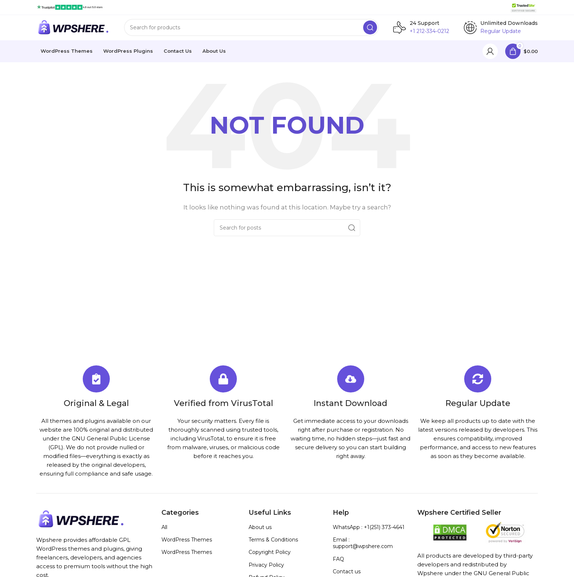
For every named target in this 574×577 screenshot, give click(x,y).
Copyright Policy (270, 556)
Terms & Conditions (273, 543)
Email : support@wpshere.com (363, 547)
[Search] (251, 29)
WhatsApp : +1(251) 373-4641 (369, 531)
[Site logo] (69, 6)
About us (260, 531)
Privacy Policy (266, 569)
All (164, 531)
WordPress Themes (186, 543)
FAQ (338, 563)
